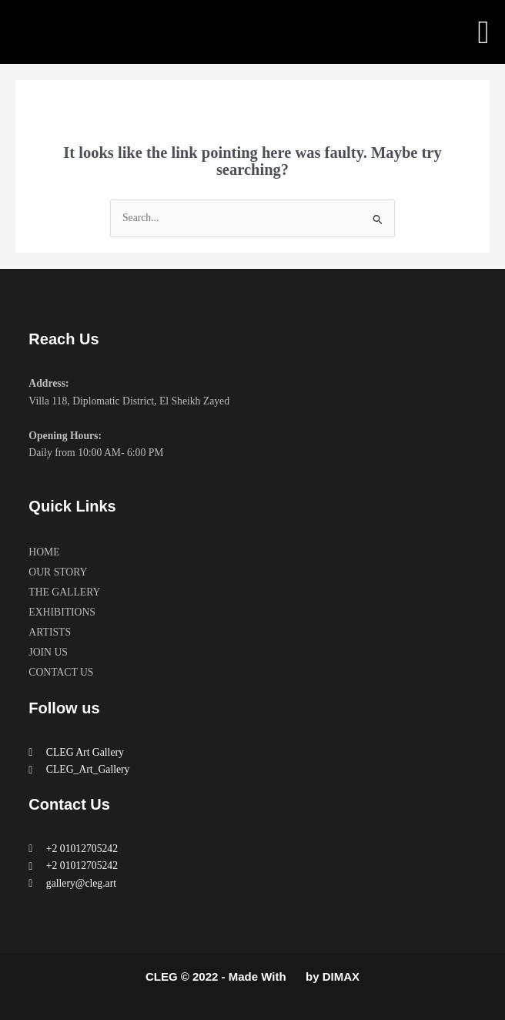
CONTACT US (60, 672)
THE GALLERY (64, 592)
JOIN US (48, 652)
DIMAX (341, 976)
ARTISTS (49, 632)
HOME (43, 552)
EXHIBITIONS (61, 612)
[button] (483, 32)
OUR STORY (57, 572)
